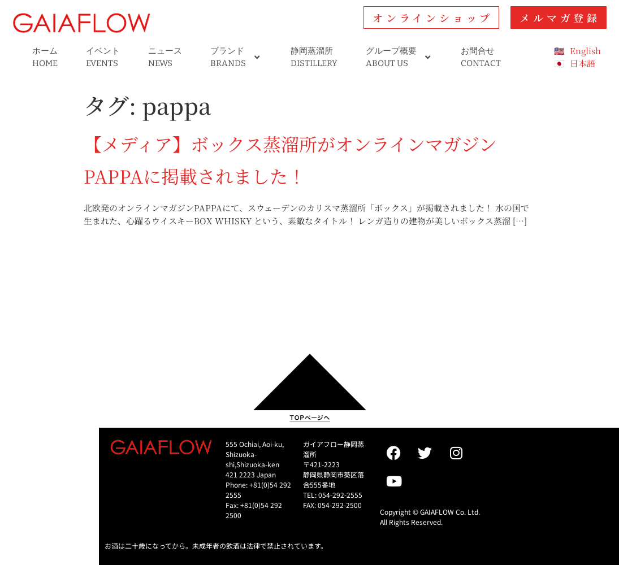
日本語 (582, 63)
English (585, 50)
